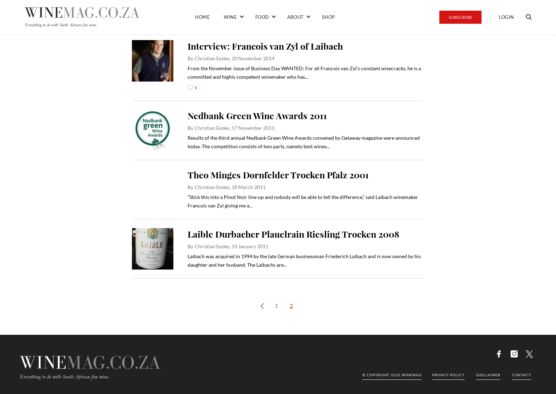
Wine (230, 17)
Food (262, 17)
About (295, 17)
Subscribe (460, 17)
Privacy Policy (448, 375)
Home (202, 17)
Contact (521, 375)
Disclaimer (488, 375)
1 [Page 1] (276, 305)
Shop (328, 17)
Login (506, 17)
